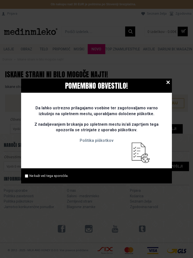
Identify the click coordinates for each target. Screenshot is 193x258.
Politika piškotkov (97, 140)
